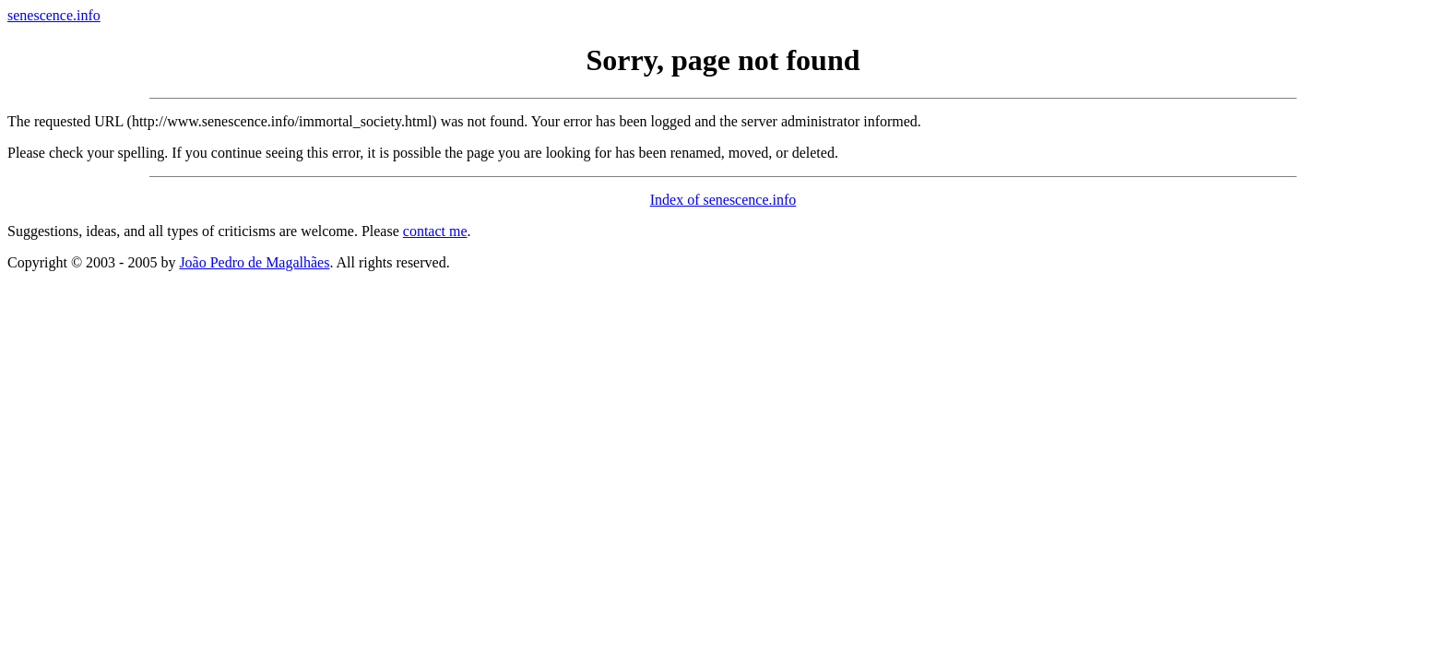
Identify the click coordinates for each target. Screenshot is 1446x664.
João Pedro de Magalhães (254, 262)
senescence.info (54, 15)
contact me (435, 231)
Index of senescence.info (723, 200)
